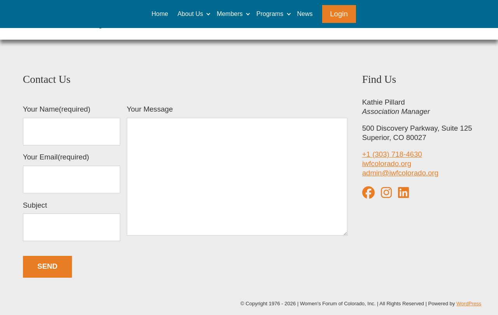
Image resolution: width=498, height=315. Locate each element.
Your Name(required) (71, 125)
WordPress (468, 303)
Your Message (237, 171)
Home (159, 13)
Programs (269, 13)
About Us (190, 13)
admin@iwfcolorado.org (400, 173)
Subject (71, 221)
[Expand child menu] (208, 14)
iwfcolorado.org (387, 163)
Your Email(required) (71, 173)
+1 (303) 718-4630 (392, 154)
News (305, 13)
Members (230, 13)
